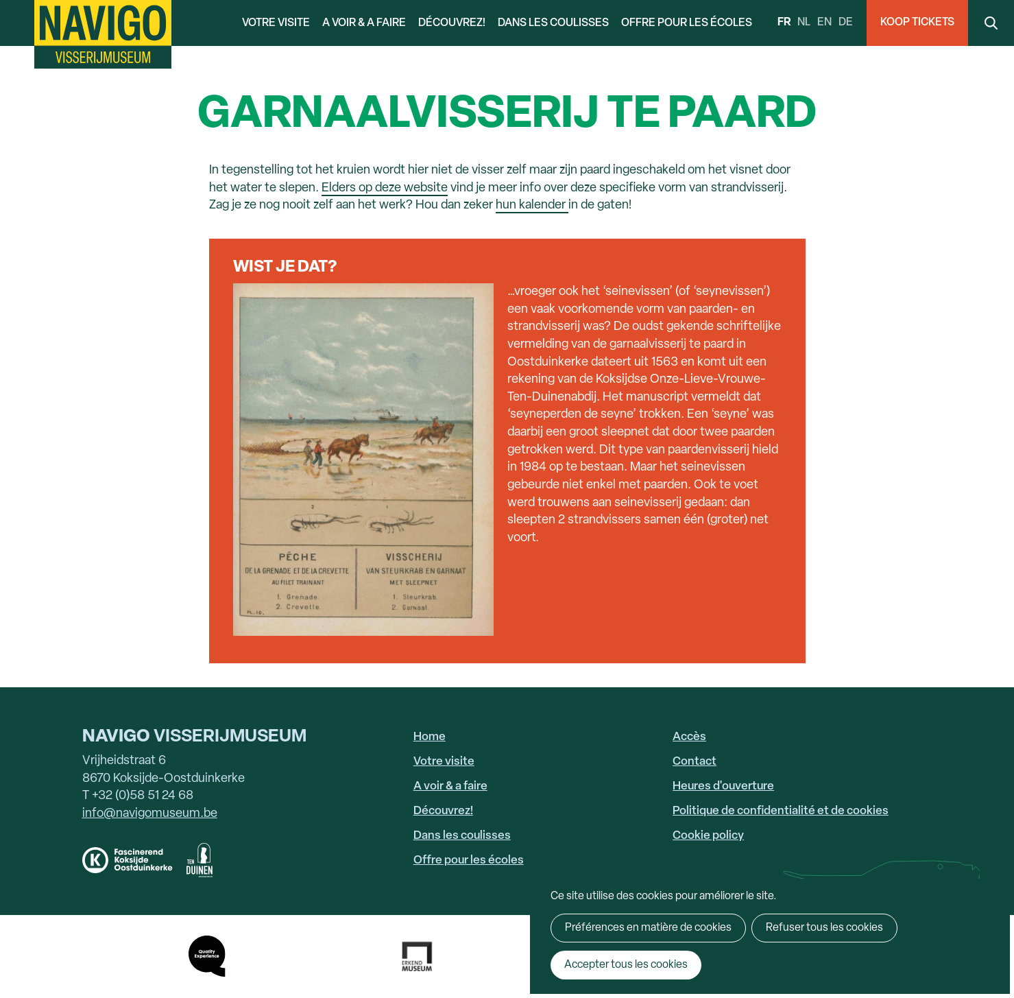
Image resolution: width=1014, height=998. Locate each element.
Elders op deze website (385, 188)
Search (991, 23)
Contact (694, 762)
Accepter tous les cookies (626, 965)
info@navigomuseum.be (149, 813)
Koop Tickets (917, 22)
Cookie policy (708, 836)
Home (429, 737)
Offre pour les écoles (686, 23)
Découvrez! (451, 23)
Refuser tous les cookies (824, 928)
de (845, 22)
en (824, 22)
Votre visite (276, 23)
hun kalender (532, 205)
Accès (689, 737)
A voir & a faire (364, 23)
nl (803, 22)
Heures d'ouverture (723, 786)
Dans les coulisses (553, 23)
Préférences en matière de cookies (648, 928)
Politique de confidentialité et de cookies (781, 811)
